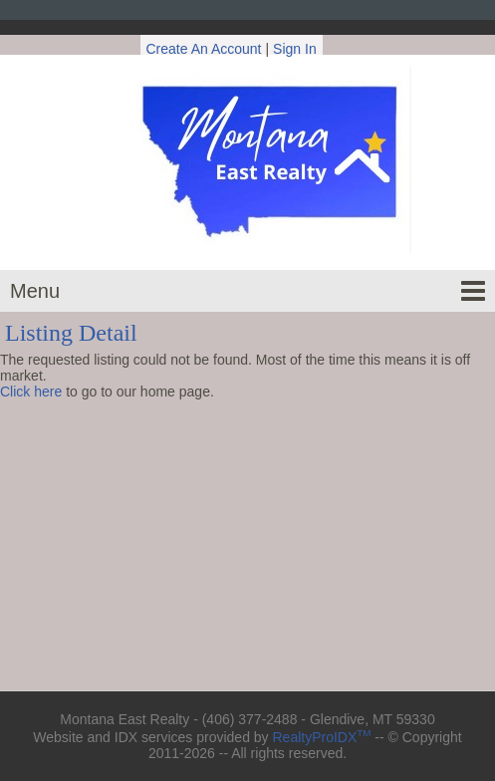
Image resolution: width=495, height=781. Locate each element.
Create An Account (204, 49)
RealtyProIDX (321, 737)
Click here (31, 391)
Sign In (295, 49)
